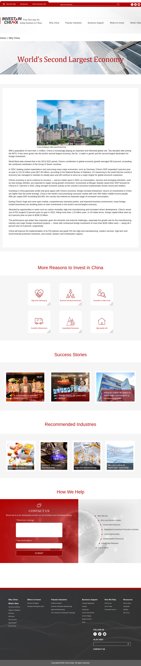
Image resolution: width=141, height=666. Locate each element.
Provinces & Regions (33, 603)
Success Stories (70, 354)
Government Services (111, 525)
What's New (135, 23)
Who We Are (103, 516)
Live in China (103, 548)
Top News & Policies (14, 607)
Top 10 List (126, 612)
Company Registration (88, 603)
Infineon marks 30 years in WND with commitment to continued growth (117, 395)
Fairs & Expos (12, 626)
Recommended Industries (70, 424)
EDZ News (11, 616)
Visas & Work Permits (88, 612)
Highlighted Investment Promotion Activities (121, 529)
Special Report (12, 623)
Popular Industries (73, 23)
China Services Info (39, 4)
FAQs (83, 622)
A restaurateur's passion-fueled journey (26, 397)
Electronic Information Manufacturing (51, 466)
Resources (24, 4)
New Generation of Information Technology (118, 466)
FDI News (11, 613)
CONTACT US (99, 649)
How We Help (11, 4)
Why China (54, 23)
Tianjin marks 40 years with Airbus (72, 397)
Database (125, 609)
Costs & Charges (86, 616)
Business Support (96, 23)
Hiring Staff (85, 609)
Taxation (84, 606)
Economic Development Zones (35, 606)
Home (3, 38)
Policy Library (127, 603)
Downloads (126, 606)
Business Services (87, 619)
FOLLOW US (98, 630)
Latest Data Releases (109, 543)
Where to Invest (117, 23)
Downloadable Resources (113, 539)
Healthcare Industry (17, 468)
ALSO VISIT (98, 640)
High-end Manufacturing (85, 468)
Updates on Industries (14, 610)
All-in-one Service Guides (111, 520)
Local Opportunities (112, 534)
